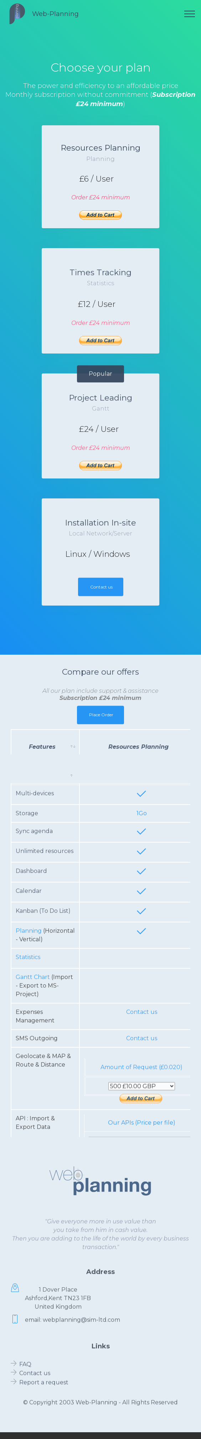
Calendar (29, 1033)
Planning (29, 1073)
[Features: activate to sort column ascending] (45, 753)
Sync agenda (34, 973)
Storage (28, 955)
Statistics (28, 1099)
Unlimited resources (44, 993)
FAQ (25, 1369)
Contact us (101, 594)
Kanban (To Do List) (43, 1053)
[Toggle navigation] (189, 13)
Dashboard (31, 1013)
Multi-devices (35, 935)
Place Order (101, 721)
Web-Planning (55, 14)
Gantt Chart (33, 1119)
